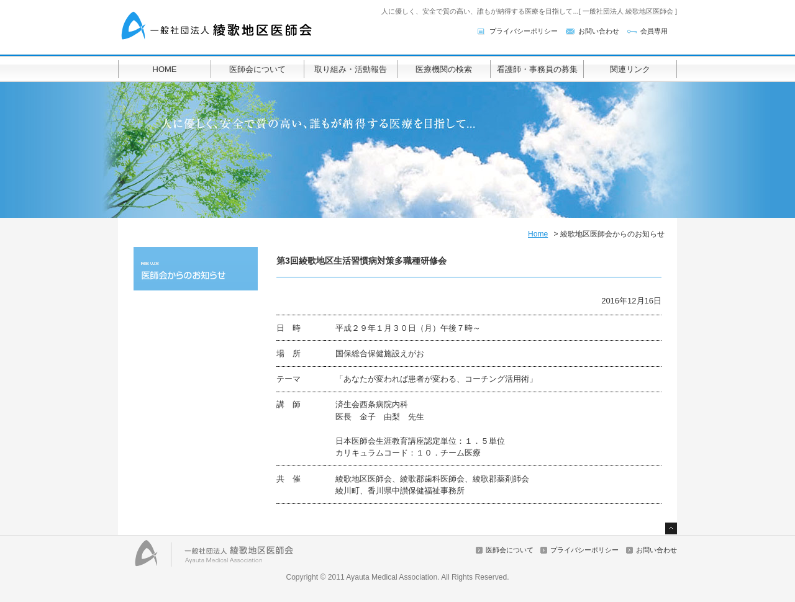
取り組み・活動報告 (350, 69)
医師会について (257, 69)
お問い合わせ (598, 31)
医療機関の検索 (444, 69)
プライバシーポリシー (523, 31)
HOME (165, 69)
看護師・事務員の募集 (537, 69)
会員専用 (654, 31)
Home (538, 234)
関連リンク (630, 69)
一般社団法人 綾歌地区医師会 (217, 26)
